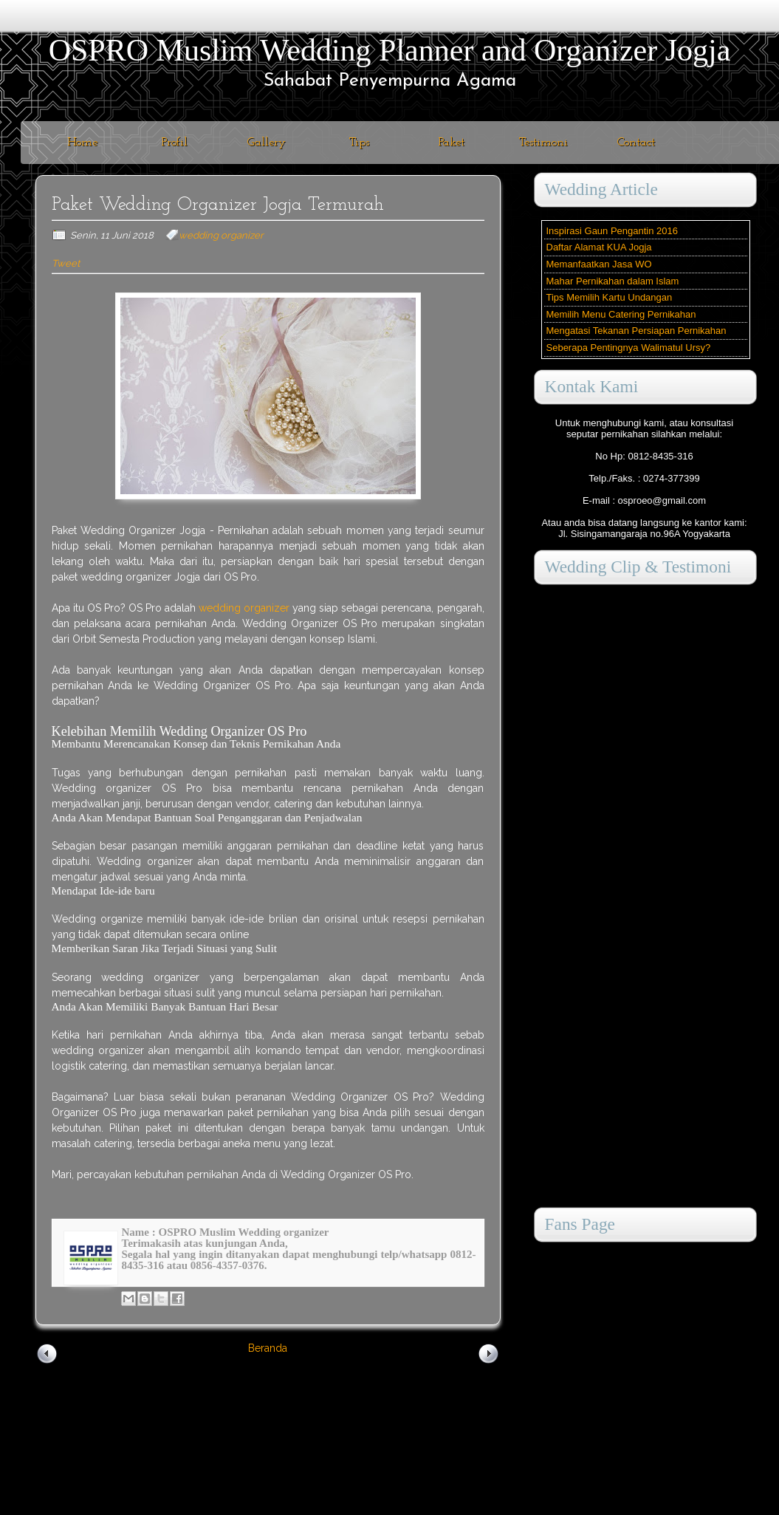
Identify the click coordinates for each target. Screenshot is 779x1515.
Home (82, 142)
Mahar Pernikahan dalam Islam (612, 281)
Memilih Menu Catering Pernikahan (621, 314)
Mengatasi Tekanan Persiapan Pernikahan (636, 330)
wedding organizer (221, 235)
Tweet (66, 263)
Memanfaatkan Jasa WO (599, 264)
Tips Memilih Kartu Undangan (609, 297)
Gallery (266, 142)
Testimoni (543, 142)
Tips (359, 142)
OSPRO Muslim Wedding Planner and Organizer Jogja (390, 50)
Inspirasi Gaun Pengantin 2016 (612, 230)
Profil (175, 142)
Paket (451, 142)
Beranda (267, 1348)
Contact (636, 142)
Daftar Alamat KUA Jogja (599, 247)
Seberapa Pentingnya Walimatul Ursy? (628, 347)
